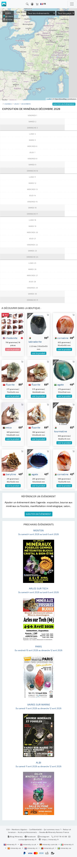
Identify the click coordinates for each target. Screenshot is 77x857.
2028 (16, 104)
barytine (9, 474)
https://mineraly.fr (50, 839)
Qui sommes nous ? (52, 829)
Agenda (8, 104)
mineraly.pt (48, 848)
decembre (26, 104)
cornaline (61, 337)
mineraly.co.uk (28, 844)
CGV (8, 829)
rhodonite (10, 337)
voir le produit (12, 349)
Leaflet (49, 99)
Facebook (30, 836)
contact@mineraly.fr (27, 839)
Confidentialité (35, 829)
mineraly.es (14, 848)
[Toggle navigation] (72, 4)
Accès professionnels (27, 832)
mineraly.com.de (49, 844)
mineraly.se (64, 848)
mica (7, 427)
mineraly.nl (31, 848)
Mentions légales (19, 829)
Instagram (43, 836)
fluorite (9, 384)
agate (59, 384)
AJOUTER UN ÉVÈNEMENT (38, 514)
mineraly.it (67, 844)
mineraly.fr (10, 844)
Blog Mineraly (15, 836)
